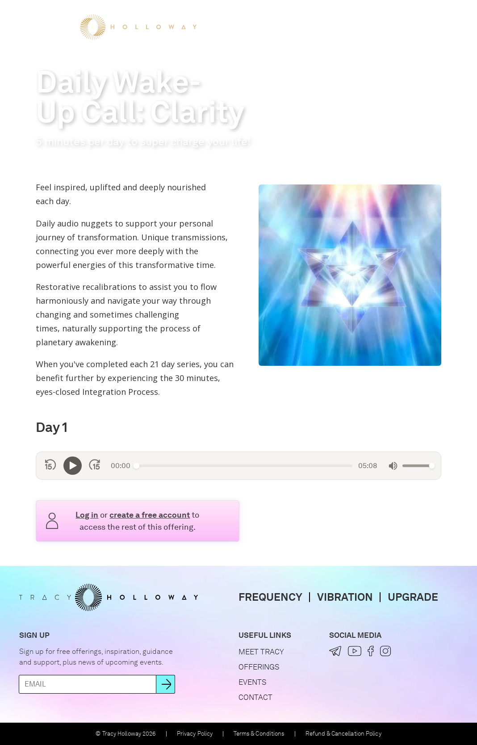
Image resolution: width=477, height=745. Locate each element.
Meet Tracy (234, 27)
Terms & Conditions (259, 733)
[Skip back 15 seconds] (50, 466)
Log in (86, 514)
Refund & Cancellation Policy (343, 733)
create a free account (149, 514)
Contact (255, 697)
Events (337, 27)
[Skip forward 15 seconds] (94, 466)
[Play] (72, 465)
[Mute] (393, 466)
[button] (440, 27)
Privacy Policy (195, 733)
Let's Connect (392, 27)
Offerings (290, 27)
